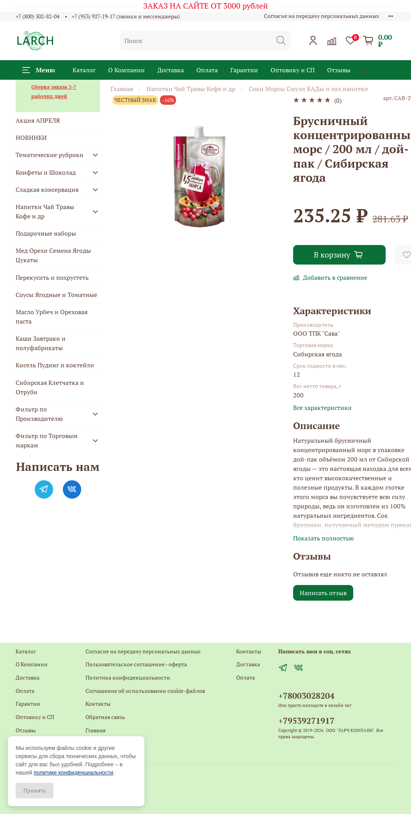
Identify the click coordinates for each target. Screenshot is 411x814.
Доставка (170, 70)
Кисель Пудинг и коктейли (55, 365)
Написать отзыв (323, 593)
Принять (34, 790)
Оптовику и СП (292, 70)
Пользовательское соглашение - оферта (136, 664)
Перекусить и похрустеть (52, 277)
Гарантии (244, 70)
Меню (38, 70)
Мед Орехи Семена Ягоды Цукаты (53, 255)
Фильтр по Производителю (39, 414)
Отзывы (339, 70)
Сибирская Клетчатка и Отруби (50, 387)
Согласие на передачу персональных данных (321, 16)
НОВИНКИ (31, 137)
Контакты (97, 703)
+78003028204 (306, 695)
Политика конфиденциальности (127, 677)
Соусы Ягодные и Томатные (56, 294)
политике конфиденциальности (73, 772)
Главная (121, 88)
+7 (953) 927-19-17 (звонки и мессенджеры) (126, 16)
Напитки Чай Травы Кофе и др (190, 88)
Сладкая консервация (47, 189)
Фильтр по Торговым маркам (47, 440)
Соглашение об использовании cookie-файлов (145, 690)
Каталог (84, 70)
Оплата (207, 70)
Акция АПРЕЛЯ (38, 120)
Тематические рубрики (50, 154)
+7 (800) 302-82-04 (37, 16)
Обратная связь (105, 717)
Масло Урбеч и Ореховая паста (51, 317)
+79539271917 (306, 720)
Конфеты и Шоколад (46, 172)
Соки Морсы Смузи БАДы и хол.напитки (308, 88)
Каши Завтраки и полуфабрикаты (41, 343)
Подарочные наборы (46, 233)
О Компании (126, 70)
